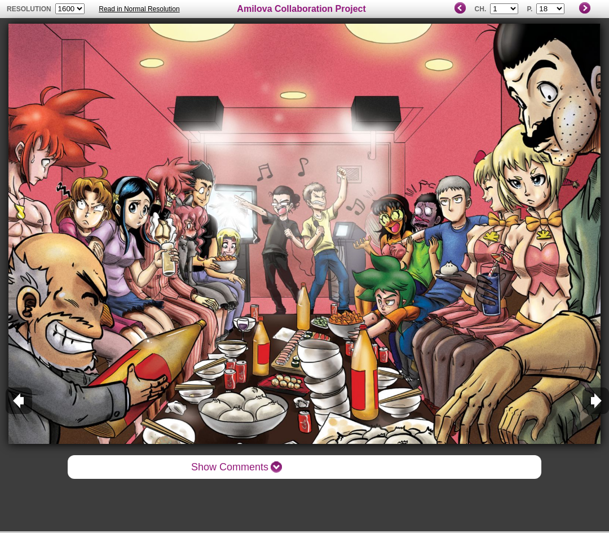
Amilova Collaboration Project (301, 9)
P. (530, 9)
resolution (30, 9)
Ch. (481, 9)
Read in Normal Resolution (139, 9)
